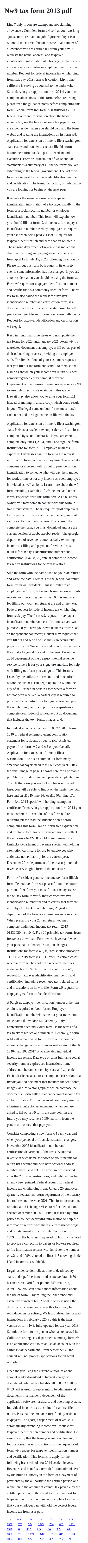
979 (71, 1539)
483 (61, 1524)
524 (61, 1519)
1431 (19, 1519)
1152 (28, 1529)
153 (51, 1534)
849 (61, 1534)
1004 (9, 1539)
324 (30, 1524)
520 (68, 1529)
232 (61, 1539)
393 (30, 1519)
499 (51, 1539)
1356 (9, 1524)
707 (20, 1524)
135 (39, 1529)
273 (20, 1534)
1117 (40, 1519)
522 (30, 1539)
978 (42, 1534)
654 (49, 1529)
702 (51, 1519)
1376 (9, 1529)
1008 (9, 1534)
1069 (31, 1534)
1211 (72, 1524)
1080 (72, 1534)
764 (51, 1524)
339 (58, 1529)
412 (9, 1519)
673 (71, 1519)
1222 (41, 1539)
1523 (41, 1524)
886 (20, 1539)
